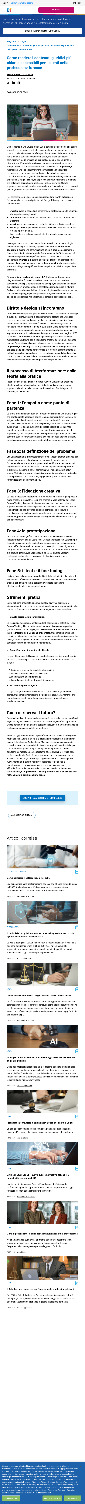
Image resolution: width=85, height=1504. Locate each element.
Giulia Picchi (21, 1252)
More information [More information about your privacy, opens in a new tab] (46, 1493)
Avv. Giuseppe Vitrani (24, 958)
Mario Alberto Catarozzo (20, 74)
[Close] (81, 1466)
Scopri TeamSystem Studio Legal (42, 798)
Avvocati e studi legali (17, 92)
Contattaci (56, 10)
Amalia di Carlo (22, 1138)
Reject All (72, 1498)
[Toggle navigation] (76, 10)
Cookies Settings (11, 1498)
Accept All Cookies (52, 1498)
